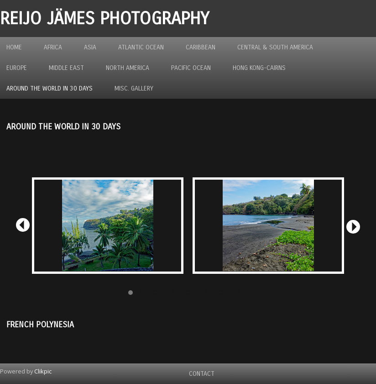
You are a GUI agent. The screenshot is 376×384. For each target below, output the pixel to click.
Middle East (66, 68)
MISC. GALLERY (134, 88)
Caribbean (200, 47)
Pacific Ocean (191, 68)
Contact (201, 374)
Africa (53, 47)
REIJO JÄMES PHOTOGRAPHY (104, 18)
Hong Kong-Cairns (259, 68)
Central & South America (275, 47)
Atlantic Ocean (141, 47)
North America (127, 68)
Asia (90, 47)
